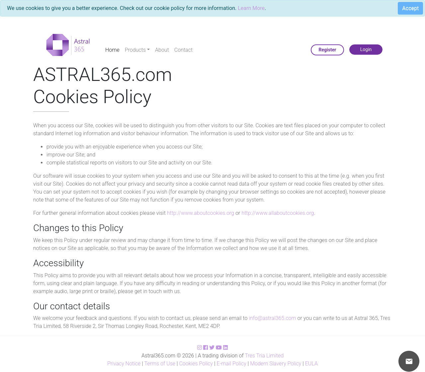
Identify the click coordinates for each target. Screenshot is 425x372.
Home (112, 50)
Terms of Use (159, 363)
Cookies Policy (196, 363)
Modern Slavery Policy (275, 363)
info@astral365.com (272, 318)
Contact (183, 50)
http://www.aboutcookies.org (200, 213)
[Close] (408, 9)
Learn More (251, 8)
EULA (311, 363)
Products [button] (135, 50)
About (162, 50)
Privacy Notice (123, 363)
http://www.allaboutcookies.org (277, 213)
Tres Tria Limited (264, 355)
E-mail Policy (231, 363)
